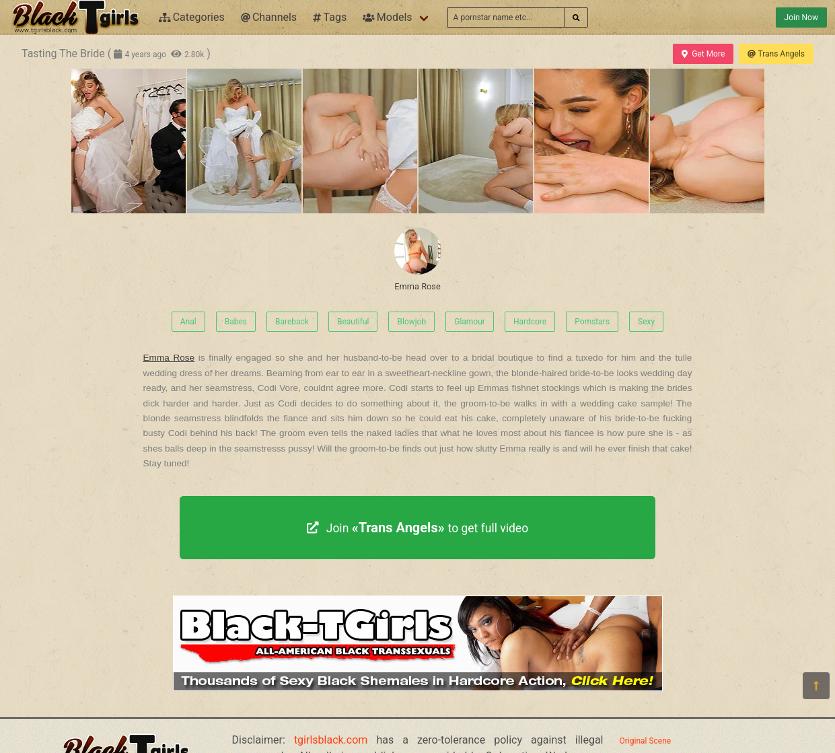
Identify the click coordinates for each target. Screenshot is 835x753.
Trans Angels (776, 54)
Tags (330, 17)
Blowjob (411, 321)
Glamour (469, 321)
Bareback (292, 321)
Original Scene (645, 741)
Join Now (801, 17)
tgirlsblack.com (331, 739)
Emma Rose (417, 259)
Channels (269, 17)
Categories (192, 17)
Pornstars (592, 321)
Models (387, 17)
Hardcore (529, 321)
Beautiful (353, 321)
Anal (188, 321)
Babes (236, 321)
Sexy (646, 321)
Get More (703, 54)
